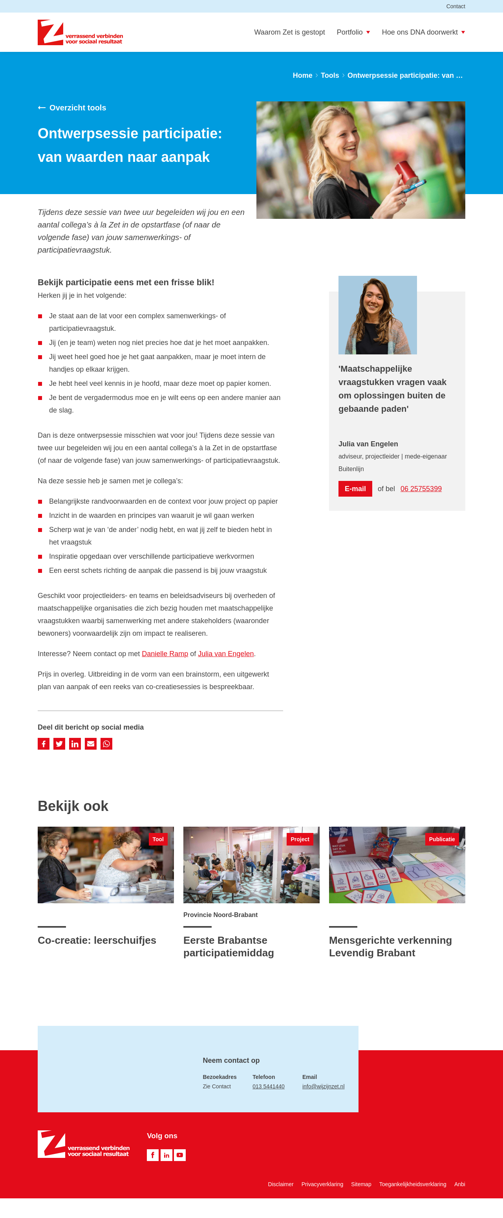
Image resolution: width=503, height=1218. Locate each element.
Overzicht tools (72, 107)
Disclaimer (280, 1184)
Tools (330, 75)
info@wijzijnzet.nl (323, 1086)
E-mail (355, 489)
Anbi (459, 1184)
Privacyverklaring (323, 1184)
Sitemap (361, 1184)
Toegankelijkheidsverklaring (412, 1184)
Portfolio (353, 32)
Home (303, 75)
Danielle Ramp (165, 654)
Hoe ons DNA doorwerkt (423, 32)
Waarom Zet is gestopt (289, 32)
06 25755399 (421, 488)
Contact (455, 6)
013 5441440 (268, 1086)
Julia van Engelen (226, 654)
